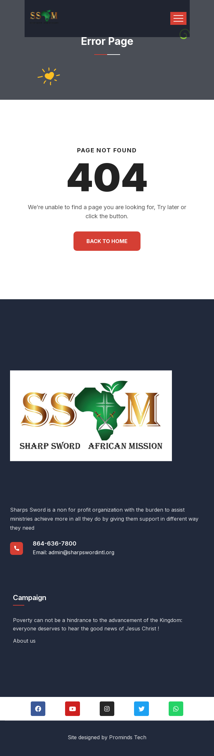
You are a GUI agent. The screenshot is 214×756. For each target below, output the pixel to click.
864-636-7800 (54, 543)
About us (24, 641)
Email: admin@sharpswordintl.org (73, 552)
